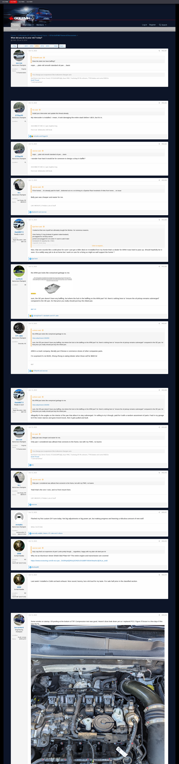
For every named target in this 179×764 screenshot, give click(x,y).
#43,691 (164, 512)
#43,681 (164, 51)
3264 (55, 46)
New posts (14, 29)
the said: (35, 110)
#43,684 (164, 180)
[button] (33, 25)
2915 (47, 46)
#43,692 (164, 541)
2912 (31, 46)
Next (61, 46)
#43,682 (164, 103)
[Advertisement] (89, 94)
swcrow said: (36, 151)
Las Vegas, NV (21, 200)
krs (19, 193)
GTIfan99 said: (37, 58)
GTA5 (14, 40)
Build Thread (35, 80)
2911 (26, 46)
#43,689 (164, 427)
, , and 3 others (47, 533)
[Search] (163, 25)
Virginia (23, 69)
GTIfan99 (19, 115)
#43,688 (164, 390)
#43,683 (164, 144)
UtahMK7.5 (19, 232)
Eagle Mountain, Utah (19, 240)
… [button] (22, 46)
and (40, 136)
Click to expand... (98, 246)
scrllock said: (36, 330)
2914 (42, 46)
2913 (37, 46)
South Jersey (22, 637)
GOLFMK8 (5, 1)
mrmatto (19, 525)
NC (25, 559)
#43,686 (164, 266)
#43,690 (164, 473)
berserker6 (19, 627)
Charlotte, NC (22, 343)
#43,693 (164, 575)
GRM (19, 554)
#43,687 (164, 323)
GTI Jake (19, 336)
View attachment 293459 (40, 338)
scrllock (19, 279)
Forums (16, 25)
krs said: (35, 434)
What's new (26, 25)
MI (25, 285)
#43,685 (164, 220)
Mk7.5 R (33, 309)
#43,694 (164, 615)
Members (40, 25)
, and (46, 316)
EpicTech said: (37, 227)
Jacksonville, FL (21, 532)
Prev (14, 46)
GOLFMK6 (21, 1)
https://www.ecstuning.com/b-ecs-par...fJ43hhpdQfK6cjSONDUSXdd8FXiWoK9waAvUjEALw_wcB (69, 561)
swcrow (19, 63)
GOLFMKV (29, 1)
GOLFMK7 (13, 1)
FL (25, 121)
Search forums (25, 29)
